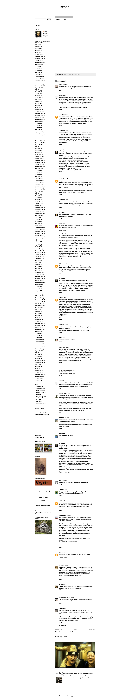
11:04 (60, 475)
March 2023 (38, 107)
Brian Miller (62, 84)
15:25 (60, 207)
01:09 (60, 90)
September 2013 (39, 329)
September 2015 (39, 282)
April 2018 (37, 223)
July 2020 (37, 170)
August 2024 (38, 88)
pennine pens (40, 403)
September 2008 (39, 376)
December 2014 (39, 300)
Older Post (92, 629)
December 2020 (39, 160)
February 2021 (39, 156)
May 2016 (37, 266)
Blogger (72, 696)
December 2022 (39, 113)
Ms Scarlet (61, 565)
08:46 (60, 109)
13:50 (60, 194)
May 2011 (37, 356)
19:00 (60, 319)
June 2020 (37, 172)
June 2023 (37, 101)
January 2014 (38, 321)
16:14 (60, 258)
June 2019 (37, 196)
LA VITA (38, 401)
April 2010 (37, 366)
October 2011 (38, 349)
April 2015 (37, 292)
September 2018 (39, 213)
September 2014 (39, 305)
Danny (60, 223)
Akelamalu (61, 489)
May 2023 (37, 103)
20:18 (60, 362)
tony (60, 150)
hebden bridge (40, 392)
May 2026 (37, 48)
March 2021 (38, 154)
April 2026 (37, 50)
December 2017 (39, 231)
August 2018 (38, 215)
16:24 (60, 273)
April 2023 (37, 105)
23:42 (60, 388)
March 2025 (38, 74)
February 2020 (39, 180)
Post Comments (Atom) (69, 631)
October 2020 (38, 164)
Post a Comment (61, 625)
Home (75, 629)
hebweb (38, 394)
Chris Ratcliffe (40, 390)
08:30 (60, 547)
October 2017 (38, 235)
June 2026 (37, 46)
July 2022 (37, 123)
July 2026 (37, 44)
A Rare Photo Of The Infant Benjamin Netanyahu (76, 678)
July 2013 (37, 333)
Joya (60, 552)
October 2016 (38, 256)
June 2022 (37, 125)
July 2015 (37, 286)
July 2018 (37, 217)
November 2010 (39, 362)
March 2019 (38, 201)
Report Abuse (39, 408)
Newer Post (58, 629)
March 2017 (38, 248)
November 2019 (39, 186)
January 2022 (38, 135)
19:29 (60, 332)
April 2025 (37, 72)
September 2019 (39, 190)
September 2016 (39, 258)
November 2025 (39, 58)
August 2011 (38, 351)
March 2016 (38, 270)
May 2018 (37, 221)
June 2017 (37, 243)
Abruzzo (38, 386)
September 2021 (39, 142)
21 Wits (61, 501)
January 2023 (38, 111)
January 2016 (38, 274)
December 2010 (39, 360)
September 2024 (39, 86)
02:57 (60, 412)
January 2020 (38, 182)
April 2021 (37, 152)
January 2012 (38, 343)
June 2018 (37, 219)
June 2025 (37, 68)
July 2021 (37, 146)
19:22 (60, 510)
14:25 (60, 495)
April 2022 (37, 129)
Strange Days (60, 672)
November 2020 (39, 162)
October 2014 (38, 303)
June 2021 (37, 148)
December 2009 (39, 374)
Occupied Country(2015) (43, 491)
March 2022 (38, 131)
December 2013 (39, 323)
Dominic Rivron (63, 393)
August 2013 (38, 331)
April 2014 (37, 315)
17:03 (60, 292)
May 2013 (37, 337)
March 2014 (38, 317)
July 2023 (37, 99)
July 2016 (37, 262)
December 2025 (39, 56)
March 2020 (38, 178)
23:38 (60, 603)
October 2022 (38, 117)
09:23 (60, 125)
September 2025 (39, 62)
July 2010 (37, 364)
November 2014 (39, 301)
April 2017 (37, 246)
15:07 (60, 592)
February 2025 (39, 76)
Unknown (61, 263)
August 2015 (38, 284)
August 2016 (38, 260)
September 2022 (39, 119)
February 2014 (39, 319)
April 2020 (37, 176)
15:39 (60, 218)
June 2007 (37, 380)
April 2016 (37, 268)
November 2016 (39, 254)
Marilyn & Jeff (62, 417)
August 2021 (38, 144)
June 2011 (37, 354)
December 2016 (39, 252)
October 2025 (38, 60)
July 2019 (37, 194)
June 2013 (37, 335)
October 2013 (38, 327)
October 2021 (38, 141)
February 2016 (39, 272)
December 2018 (39, 207)
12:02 (60, 560)
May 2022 (37, 127)
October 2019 (38, 188)
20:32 (60, 375)
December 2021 (39, 137)
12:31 (60, 173)
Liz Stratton (62, 178)
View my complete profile (45, 35)
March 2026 (38, 52)
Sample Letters (63, 557)
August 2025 (38, 64)
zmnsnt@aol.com (39, 437)
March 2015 (38, 294)
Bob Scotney (62, 324)
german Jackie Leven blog (43, 505)
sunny (60, 433)
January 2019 (38, 205)
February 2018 (39, 227)
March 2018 (38, 225)
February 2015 (39, 296)
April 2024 (37, 95)
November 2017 (39, 233)
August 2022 (38, 121)
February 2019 (39, 203)
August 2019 (38, 192)
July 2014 (37, 309)
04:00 (60, 428)
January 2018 (38, 229)
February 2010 (39, 370)
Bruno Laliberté (63, 515)
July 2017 (37, 241)
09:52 (60, 144)
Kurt (60, 380)
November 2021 (39, 139)
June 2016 (37, 264)
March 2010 (38, 368)
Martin (60, 95)
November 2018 (39, 209)
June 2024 (37, 91)
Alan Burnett (62, 114)
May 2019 (37, 197)
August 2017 (38, 239)
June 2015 (37, 288)
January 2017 (38, 250)
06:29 (60, 438)
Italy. (37, 399)
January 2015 (38, 298)
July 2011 (37, 352)
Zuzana (61, 584)
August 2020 (38, 168)
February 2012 (39, 341)
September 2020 (39, 166)
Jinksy (60, 337)
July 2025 (37, 66)
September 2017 (39, 237)
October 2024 (38, 84)
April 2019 (37, 199)
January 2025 (38, 78)
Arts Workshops (40, 388)
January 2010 (38, 372)
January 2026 (38, 54)
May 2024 (37, 93)
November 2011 (39, 347)
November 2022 (39, 115)
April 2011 (37, 358)
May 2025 (37, 70)
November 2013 (39, 325)
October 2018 (38, 211)
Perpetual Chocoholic (65, 597)
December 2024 (39, 80)
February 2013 (39, 339)
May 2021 (37, 150)
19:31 (60, 342)
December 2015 (39, 276)
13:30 (60, 484)
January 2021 (38, 158)
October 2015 (38, 280)
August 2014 (38, 307)
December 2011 (39, 345)
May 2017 (37, 245)
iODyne (61, 608)
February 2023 (39, 109)
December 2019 (39, 184)
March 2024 (38, 97)
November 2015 (39, 278)
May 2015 (37, 290)
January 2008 (38, 378)
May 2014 (37, 313)
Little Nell (61, 480)
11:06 (60, 579)
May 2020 (37, 174)
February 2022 (39, 133)
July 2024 (37, 90)
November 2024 (39, 82)
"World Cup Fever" (61, 636)
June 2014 (37, 311)
